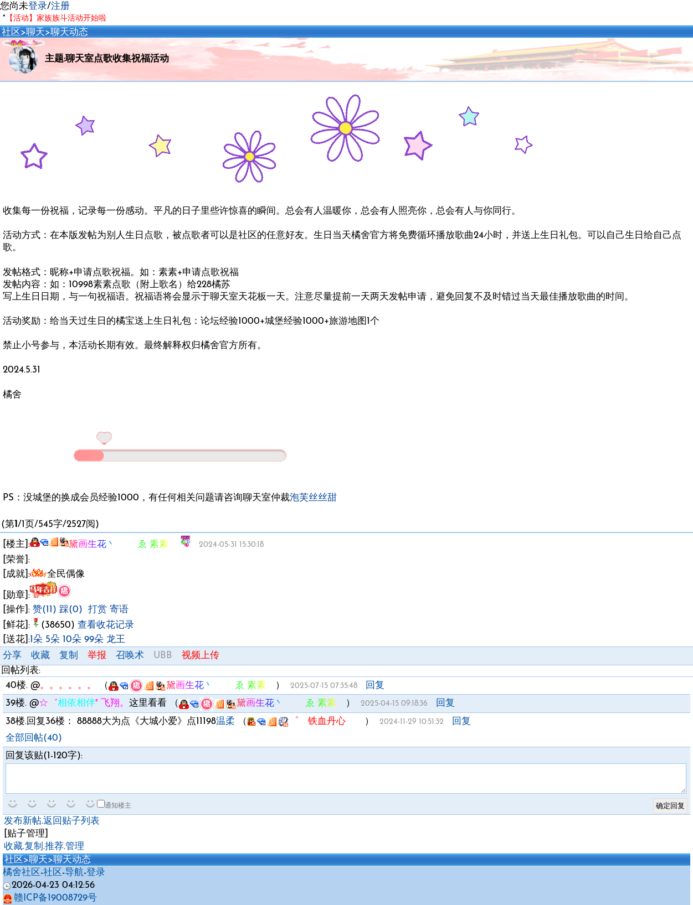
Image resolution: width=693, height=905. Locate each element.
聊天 (35, 32)
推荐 (54, 846)
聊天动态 (69, 32)
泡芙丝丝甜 (313, 498)
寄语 (119, 609)
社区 (11, 32)
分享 (12, 655)
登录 (37, 6)
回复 (375, 685)
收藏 (40, 655)
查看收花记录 (106, 625)
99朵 (94, 639)
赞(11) (45, 609)
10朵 (72, 639)
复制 (68, 655)
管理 (74, 846)
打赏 (97, 609)
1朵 (36, 639)
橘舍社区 (21, 872)
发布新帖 (23, 821)
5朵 (52, 639)
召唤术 (130, 655)
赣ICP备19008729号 (50, 898)
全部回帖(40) (34, 738)
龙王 (115, 639)
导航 (74, 872)
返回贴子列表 (71, 821)
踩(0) (71, 609)
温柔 (225, 721)
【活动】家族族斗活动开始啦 (56, 18)
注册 (60, 6)
